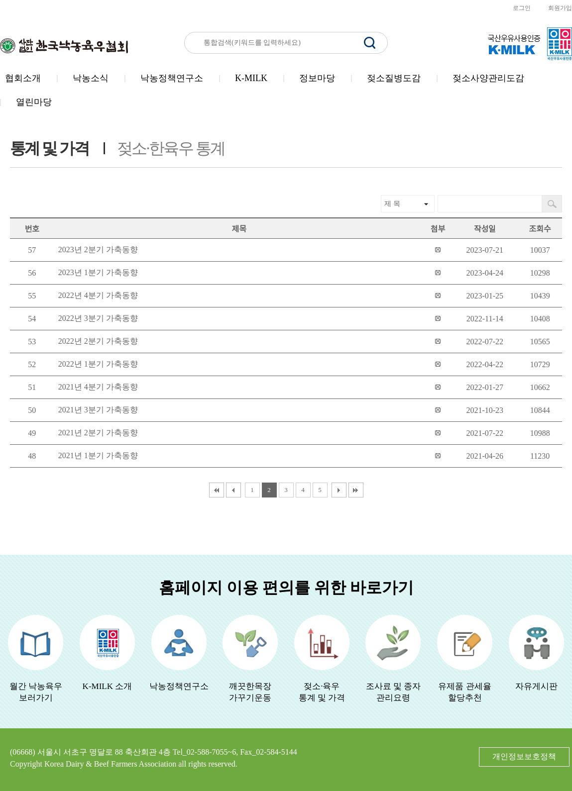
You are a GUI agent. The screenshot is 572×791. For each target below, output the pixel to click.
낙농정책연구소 (171, 78)
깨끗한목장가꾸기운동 (250, 692)
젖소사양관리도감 (488, 78)
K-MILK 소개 (107, 686)
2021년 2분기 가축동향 (98, 432)
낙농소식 (91, 78)
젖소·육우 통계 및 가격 (322, 692)
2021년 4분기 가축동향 (98, 387)
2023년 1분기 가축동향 (98, 272)
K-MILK (251, 78)
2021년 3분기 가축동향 (98, 409)
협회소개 (23, 78)
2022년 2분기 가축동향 (98, 341)
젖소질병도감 (394, 78)
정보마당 (317, 78)
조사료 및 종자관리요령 (393, 692)
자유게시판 (536, 686)
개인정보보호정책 (524, 756)
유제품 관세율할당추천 (464, 692)
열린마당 (34, 102)
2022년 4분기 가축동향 (98, 295)
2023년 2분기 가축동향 (98, 249)
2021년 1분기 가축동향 (98, 455)
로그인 (522, 7)
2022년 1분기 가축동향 (98, 364)
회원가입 (560, 7)
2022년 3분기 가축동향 (98, 318)
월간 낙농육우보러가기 (35, 692)
